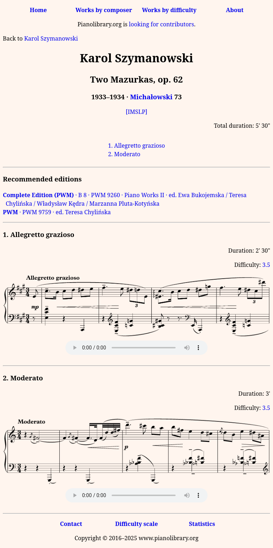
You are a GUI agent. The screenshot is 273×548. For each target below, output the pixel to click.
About (234, 10)
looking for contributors (161, 24)
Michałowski (151, 96)
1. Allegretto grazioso (136, 145)
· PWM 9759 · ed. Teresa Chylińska (57, 212)
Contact (71, 524)
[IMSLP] (137, 112)
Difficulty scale (136, 524)
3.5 (266, 265)
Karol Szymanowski (51, 38)
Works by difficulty (169, 10)
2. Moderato (124, 154)
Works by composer (103, 10)
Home (38, 10)
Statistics (202, 524)
